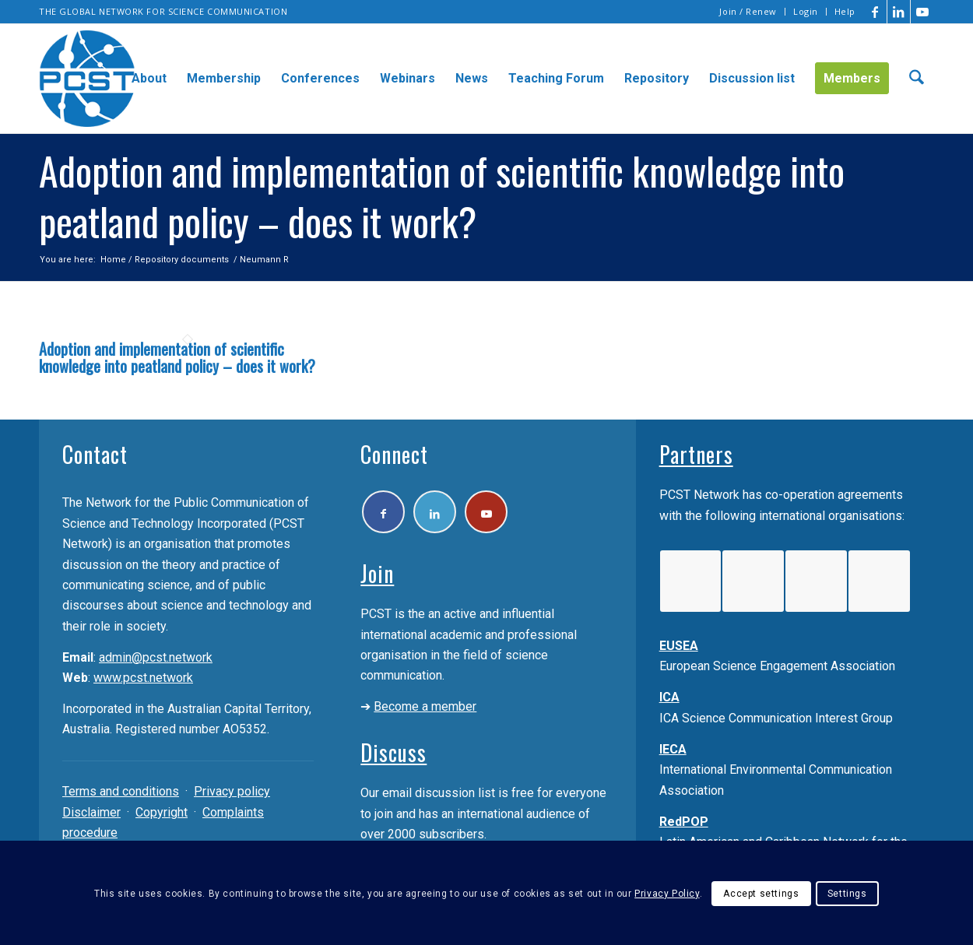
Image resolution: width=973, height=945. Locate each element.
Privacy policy (232, 791)
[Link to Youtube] (922, 11)
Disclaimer (91, 812)
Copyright (161, 812)
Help (844, 11)
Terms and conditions (120, 791)
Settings (847, 893)
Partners (696, 454)
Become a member (425, 706)
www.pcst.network (143, 677)
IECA (673, 749)
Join (377, 573)
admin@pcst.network (156, 657)
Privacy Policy (666, 893)
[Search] (916, 78)
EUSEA (678, 645)
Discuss (393, 752)
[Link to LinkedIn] (898, 11)
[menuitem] (748, 12)
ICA (669, 697)
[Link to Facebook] (875, 11)
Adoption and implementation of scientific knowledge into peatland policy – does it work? (177, 357)
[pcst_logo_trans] (87, 78)
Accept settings (761, 893)
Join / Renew (748, 11)
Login (805, 11)
